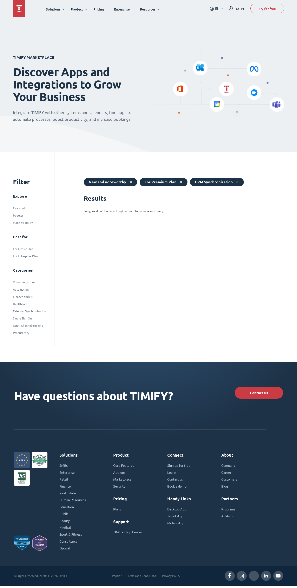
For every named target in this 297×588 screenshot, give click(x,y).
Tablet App (175, 518)
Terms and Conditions (142, 578)
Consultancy (68, 544)
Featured (19, 208)
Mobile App (175, 525)
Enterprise (123, 9)
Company (228, 466)
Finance (65, 487)
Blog (224, 487)
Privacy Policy (171, 578)
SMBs (63, 466)
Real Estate (67, 494)
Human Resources (72, 501)
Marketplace (122, 480)
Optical (64, 551)
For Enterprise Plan (25, 256)
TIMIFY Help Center (127, 534)
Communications (24, 282)
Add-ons (119, 473)
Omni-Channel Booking (28, 325)
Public (63, 515)
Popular (18, 215)
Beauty (64, 522)
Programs (228, 511)
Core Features (123, 466)
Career (226, 473)
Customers (229, 480)
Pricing (99, 9)
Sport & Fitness (70, 537)
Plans (117, 511)
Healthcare (20, 304)
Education (66, 508)
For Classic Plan (23, 249)
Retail (63, 480)
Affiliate (227, 518)
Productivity (21, 333)
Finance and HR (23, 296)
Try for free (267, 9)
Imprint (116, 578)
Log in (171, 473)
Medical (65, 529)
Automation (21, 289)
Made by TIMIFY (23, 222)
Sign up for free (178, 466)
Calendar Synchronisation (29, 311)
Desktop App (176, 511)
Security (119, 487)
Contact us (258, 393)
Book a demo (176, 487)
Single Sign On (22, 318)
